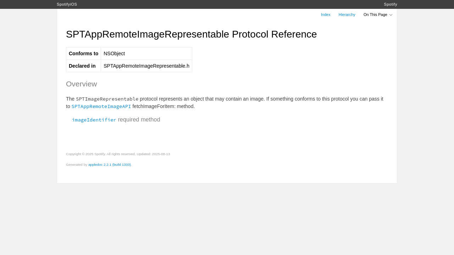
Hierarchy (347, 14)
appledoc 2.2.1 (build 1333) (109, 164)
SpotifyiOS (67, 4)
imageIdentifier (91, 120)
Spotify (390, 4)
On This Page (378, 14)
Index (326, 14)
